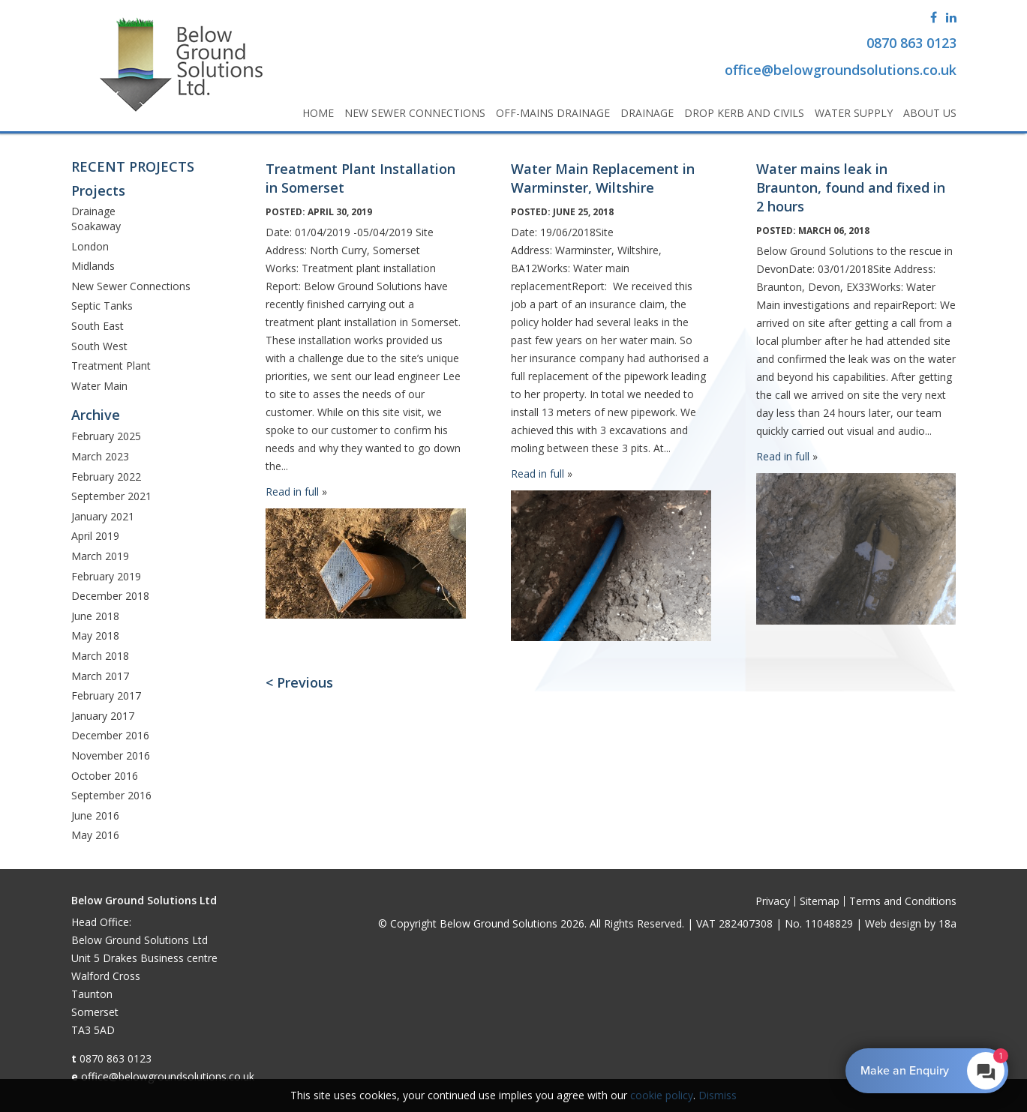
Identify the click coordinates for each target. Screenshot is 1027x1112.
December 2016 (110, 735)
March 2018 (100, 656)
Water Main (99, 386)
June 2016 (95, 815)
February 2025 (106, 436)
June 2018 (95, 616)
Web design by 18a (910, 923)
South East (97, 326)
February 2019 (106, 576)
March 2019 (100, 556)
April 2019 (95, 536)
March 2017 (100, 676)
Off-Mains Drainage (553, 113)
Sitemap (819, 901)
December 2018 (110, 596)
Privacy (772, 901)
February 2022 (106, 476)
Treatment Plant (111, 365)
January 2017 (102, 716)
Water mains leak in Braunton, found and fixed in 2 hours (850, 187)
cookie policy (661, 1095)
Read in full (292, 491)
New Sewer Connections (414, 113)
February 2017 (106, 695)
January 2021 (102, 516)
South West (99, 346)
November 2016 (110, 755)
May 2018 (95, 635)
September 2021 (111, 496)
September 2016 (111, 795)
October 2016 (104, 776)
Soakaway (96, 226)
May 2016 (95, 835)
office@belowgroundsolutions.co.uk (167, 1076)
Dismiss (717, 1095)
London (90, 246)
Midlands (93, 266)
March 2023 (100, 456)
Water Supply (854, 113)
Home (318, 113)
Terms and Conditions (902, 901)
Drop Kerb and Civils (744, 113)
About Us (929, 113)
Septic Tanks (102, 305)
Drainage (647, 113)
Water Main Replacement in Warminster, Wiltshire (603, 178)
